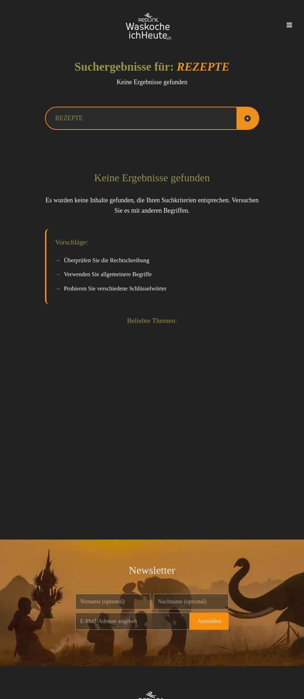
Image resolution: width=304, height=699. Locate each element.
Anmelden (209, 621)
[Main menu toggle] (289, 25)
